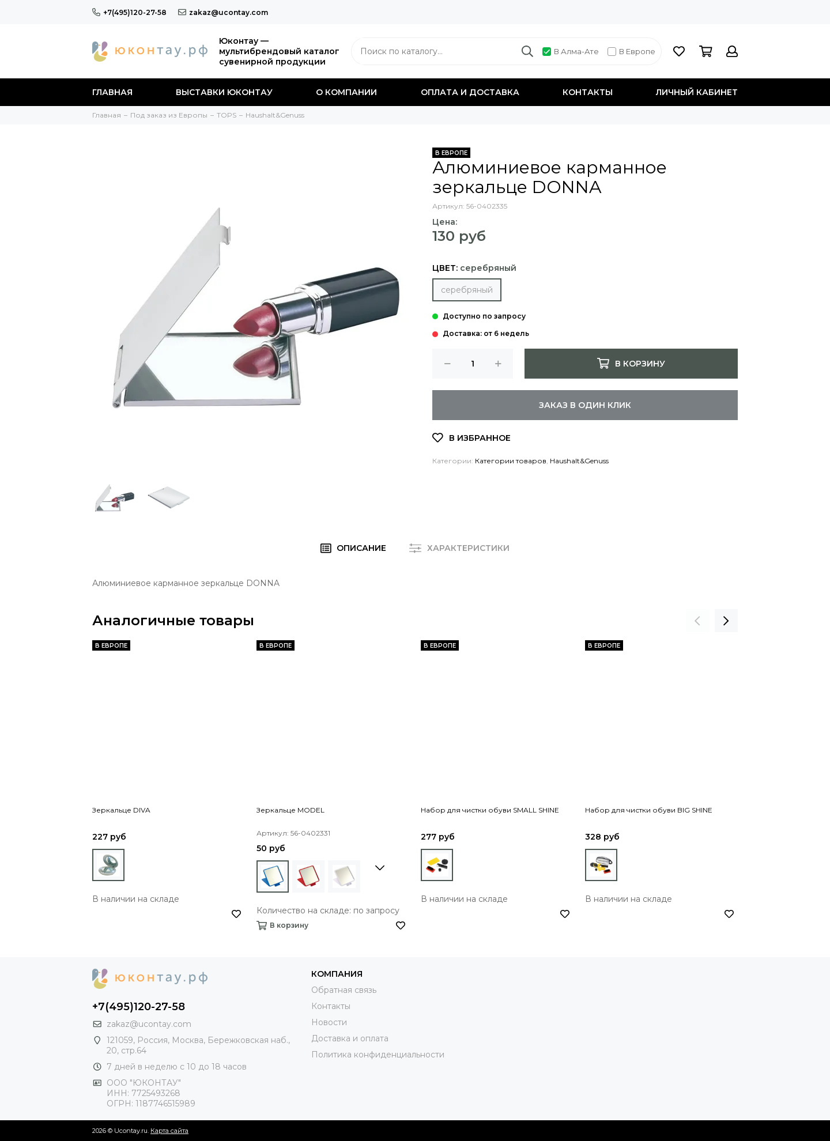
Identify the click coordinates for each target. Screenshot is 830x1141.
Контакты (588, 92)
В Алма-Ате (570, 51)
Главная (112, 92)
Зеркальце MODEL (290, 810)
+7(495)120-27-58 (129, 12)
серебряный (467, 290)
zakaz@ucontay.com (223, 12)
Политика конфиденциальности (377, 1054)
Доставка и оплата (349, 1038)
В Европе (631, 51)
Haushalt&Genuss (579, 460)
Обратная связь (343, 990)
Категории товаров (510, 460)
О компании (346, 92)
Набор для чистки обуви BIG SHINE (648, 810)
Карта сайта (169, 1131)
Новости (329, 1022)
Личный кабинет (697, 92)
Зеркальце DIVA (121, 810)
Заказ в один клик (585, 405)
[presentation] (697, 620)
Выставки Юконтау (224, 92)
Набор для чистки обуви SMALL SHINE (490, 810)
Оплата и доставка (470, 92)
